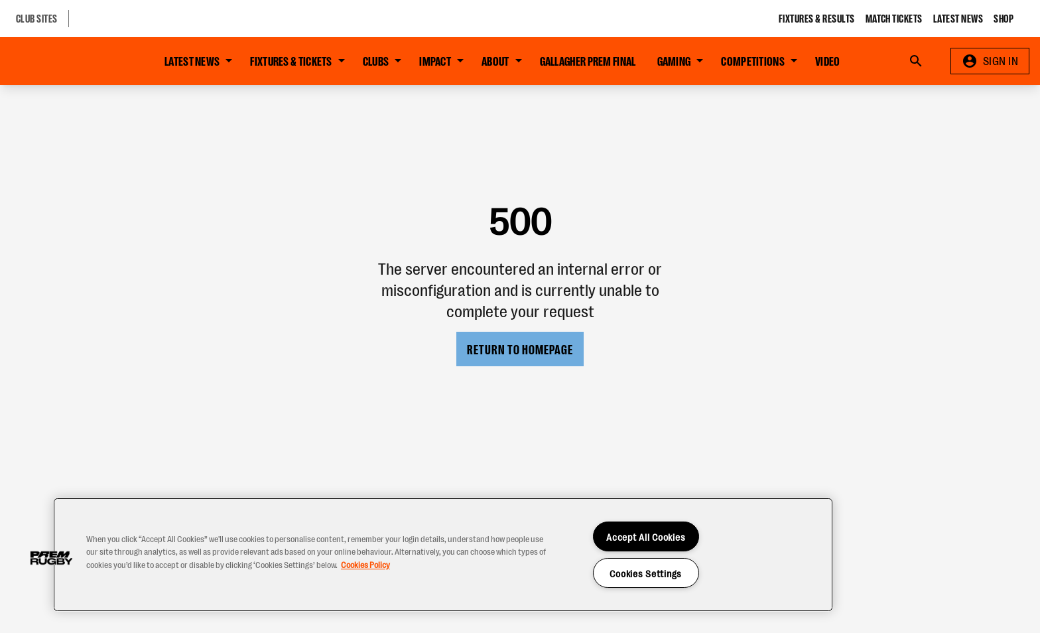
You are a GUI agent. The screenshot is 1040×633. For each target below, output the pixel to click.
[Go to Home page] (69, 61)
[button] (51, 558)
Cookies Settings (646, 573)
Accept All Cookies (645, 536)
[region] (443, 555)
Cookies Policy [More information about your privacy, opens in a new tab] (365, 564)
